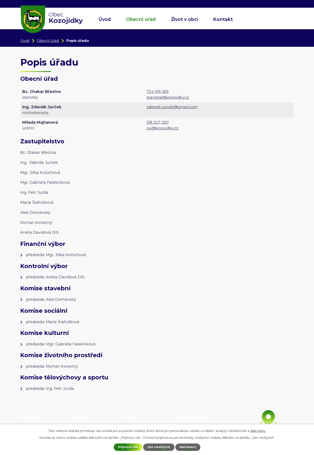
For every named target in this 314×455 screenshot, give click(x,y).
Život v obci (184, 19)
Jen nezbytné (159, 447)
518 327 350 (158, 122)
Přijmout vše (128, 447)
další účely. (258, 431)
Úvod (104, 19)
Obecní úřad (141, 19)
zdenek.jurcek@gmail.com (172, 107)
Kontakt (223, 19)
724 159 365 (158, 91)
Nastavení (188, 447)
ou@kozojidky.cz (163, 128)
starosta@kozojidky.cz (168, 97)
